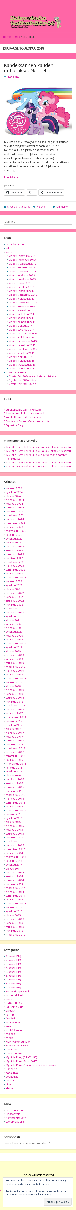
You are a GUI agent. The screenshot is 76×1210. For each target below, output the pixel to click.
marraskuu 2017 (16, 717)
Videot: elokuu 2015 (21, 357)
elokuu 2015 (13, 822)
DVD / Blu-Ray (14, 1003)
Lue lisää (19, 177)
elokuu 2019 (13, 651)
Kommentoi (62, 206)
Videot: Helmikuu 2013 (22, 259)
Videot (9, 252)
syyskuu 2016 (14, 771)
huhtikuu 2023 (14, 558)
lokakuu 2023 (14, 534)
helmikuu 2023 (15, 565)
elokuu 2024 (13, 496)
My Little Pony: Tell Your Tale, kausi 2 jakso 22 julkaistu (38, 451)
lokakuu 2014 (14, 861)
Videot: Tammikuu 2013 (23, 256)
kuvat (9, 1026)
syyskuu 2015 (14, 818)
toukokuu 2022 (15, 600)
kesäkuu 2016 (14, 783)
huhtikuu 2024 (14, 511)
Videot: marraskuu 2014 (23, 333)
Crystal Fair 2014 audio (22, 384)
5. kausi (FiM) (13, 971)
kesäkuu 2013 (14, 923)
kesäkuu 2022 (14, 597)
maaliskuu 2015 (15, 841)
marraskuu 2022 (16, 577)
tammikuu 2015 (15, 849)
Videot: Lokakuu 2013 (22, 291)
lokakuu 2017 (14, 721)
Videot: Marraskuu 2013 (23, 294)
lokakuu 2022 (14, 581)
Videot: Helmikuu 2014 (22, 306)
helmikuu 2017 (15, 752)
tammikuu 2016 (15, 802)
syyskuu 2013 (14, 911)
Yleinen (10, 1088)
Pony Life (11, 1069)
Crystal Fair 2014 (16, 372)
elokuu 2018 (13, 686)
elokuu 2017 (13, 729)
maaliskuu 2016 (15, 795)
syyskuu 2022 (14, 585)
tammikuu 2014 (15, 895)
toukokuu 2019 (15, 663)
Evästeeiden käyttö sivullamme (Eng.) (32, 1194)
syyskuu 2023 (14, 538)
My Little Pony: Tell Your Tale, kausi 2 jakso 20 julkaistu (38, 466)
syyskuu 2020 (14, 631)
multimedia (13, 1049)
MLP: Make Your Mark (18, 1041)
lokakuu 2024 (14, 488)
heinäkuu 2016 (15, 779)
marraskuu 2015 (16, 810)
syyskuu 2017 (14, 725)
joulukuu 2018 (14, 674)
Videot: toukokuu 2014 (22, 314)
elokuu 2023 (13, 542)
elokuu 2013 (13, 915)
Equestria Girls (14, 1007)
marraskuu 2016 (16, 763)
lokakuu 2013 (14, 907)
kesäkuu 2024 (14, 503)
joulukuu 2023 (14, 527)
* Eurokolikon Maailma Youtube (23, 409)
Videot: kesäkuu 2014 (22, 318)
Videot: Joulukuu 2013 (22, 298)
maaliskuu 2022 (15, 608)
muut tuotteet (14, 1053)
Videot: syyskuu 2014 (21, 329)
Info (8, 248)
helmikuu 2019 (15, 670)
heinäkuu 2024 (15, 500)
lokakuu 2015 (14, 814)
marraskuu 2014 (16, 857)
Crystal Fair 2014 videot (23, 380)
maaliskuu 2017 (15, 748)
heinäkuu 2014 (15, 872)
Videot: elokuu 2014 (21, 325)
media (10, 1037)
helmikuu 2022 (15, 612)
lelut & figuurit (14, 1030)
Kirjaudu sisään (15, 1110)
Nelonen (41, 206)
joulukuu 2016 (14, 760)
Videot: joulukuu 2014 (22, 337)
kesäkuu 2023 (14, 550)
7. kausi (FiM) (13, 979)
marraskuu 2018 (16, 678)
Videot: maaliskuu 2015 (23, 349)
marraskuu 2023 (16, 531)
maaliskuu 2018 (15, 705)
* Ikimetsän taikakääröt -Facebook (24, 413)
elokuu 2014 (13, 868)
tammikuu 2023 (15, 569)
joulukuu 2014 (14, 853)
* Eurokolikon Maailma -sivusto (22, 417)
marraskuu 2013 (16, 903)
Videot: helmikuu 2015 (22, 345)
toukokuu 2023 (15, 554)
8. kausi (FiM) (14, 206)
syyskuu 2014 (14, 864)
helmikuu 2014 (15, 891)
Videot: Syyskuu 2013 (21, 287)
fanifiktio (11, 1018)
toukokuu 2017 (15, 740)
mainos (10, 1034)
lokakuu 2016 (14, 767)
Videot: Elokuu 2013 (20, 283)
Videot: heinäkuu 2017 (22, 368)
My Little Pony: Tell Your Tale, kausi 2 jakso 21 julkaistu (38, 462)
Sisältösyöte (13, 1114)
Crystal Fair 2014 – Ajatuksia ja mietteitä (32, 376)
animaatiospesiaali (17, 991)
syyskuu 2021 (14, 616)
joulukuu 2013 (14, 899)
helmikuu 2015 (15, 845)
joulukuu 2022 (14, 573)
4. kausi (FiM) (13, 968)
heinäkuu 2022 (15, 593)
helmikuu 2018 (15, 709)
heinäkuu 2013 (15, 919)
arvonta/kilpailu (15, 995)
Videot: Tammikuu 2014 (23, 302)
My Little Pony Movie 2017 (21, 1061)
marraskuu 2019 (16, 643)
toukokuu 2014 (15, 880)
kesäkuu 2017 (14, 736)
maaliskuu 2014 (15, 888)
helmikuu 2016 (15, 798)
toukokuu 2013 (15, 927)
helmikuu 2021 (15, 628)
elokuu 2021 (13, 620)
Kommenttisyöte (16, 1117)
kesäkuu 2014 (14, 876)
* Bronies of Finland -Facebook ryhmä (26, 421)
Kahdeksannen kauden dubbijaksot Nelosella (28, 67)
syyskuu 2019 (14, 647)
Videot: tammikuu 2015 (23, 341)
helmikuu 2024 (15, 519)
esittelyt (10, 1010)
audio (9, 999)
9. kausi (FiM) (13, 987)
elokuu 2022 (13, 589)
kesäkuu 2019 (14, 659)
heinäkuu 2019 (15, 655)
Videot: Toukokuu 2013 (22, 271)
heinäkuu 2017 (15, 732)
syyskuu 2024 (14, 492)
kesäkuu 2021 (14, 624)
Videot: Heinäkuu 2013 (22, 279)
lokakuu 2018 (14, 682)
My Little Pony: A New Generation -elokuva (31, 1065)
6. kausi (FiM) (13, 975)
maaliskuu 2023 (15, 562)
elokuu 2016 (13, 775)
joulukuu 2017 (14, 713)
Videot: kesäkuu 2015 (22, 353)
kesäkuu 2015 (14, 829)
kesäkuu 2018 (14, 694)
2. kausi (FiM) (13, 960)
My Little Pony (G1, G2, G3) (21, 1057)
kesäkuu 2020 (14, 635)
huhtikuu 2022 (14, 604)
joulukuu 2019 (14, 639)
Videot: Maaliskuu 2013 (23, 263)
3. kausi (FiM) (13, 964)
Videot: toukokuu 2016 (22, 364)
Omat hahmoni (15, 244)
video (9, 1084)
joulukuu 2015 (14, 806)
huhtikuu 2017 (14, 744)
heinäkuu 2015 (15, 825)
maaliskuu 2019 (15, 666)
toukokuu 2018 (15, 697)
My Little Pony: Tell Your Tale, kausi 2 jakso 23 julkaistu (38, 447)
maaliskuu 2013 (15, 934)
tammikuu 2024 (15, 523)
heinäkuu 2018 (15, 690)
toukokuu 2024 (15, 507)
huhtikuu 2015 (14, 837)
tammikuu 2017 (15, 756)
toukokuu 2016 (15, 787)
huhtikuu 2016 (14, 791)
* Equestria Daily (14, 425)
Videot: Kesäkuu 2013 (22, 275)
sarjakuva (12, 1073)
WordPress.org (15, 1121)
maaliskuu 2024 (15, 515)
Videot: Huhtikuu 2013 (22, 267)
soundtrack (12, 1076)
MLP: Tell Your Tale (17, 1045)
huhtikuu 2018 (14, 701)
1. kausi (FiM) (13, 956)
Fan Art (10, 1014)
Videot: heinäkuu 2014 (22, 322)
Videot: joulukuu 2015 (22, 360)
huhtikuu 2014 (14, 884)
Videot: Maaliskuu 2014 (23, 310)
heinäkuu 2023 (15, 546)
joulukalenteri (14, 1022)
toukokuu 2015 (15, 833)
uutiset (26, 206)
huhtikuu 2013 (14, 930)
